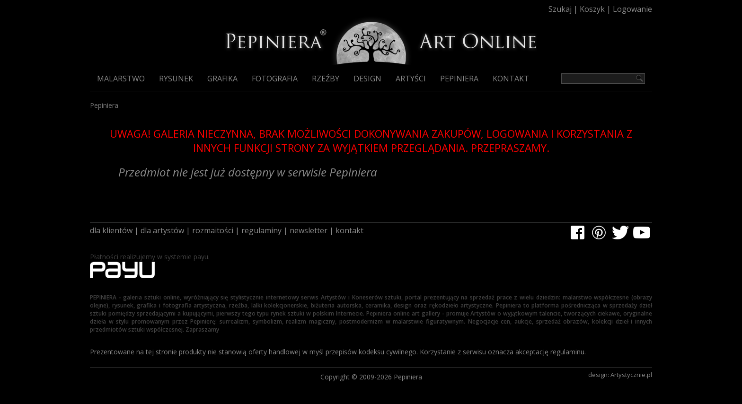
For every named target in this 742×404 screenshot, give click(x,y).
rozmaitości (212, 230)
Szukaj (560, 9)
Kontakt (511, 78)
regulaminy (261, 230)
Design (367, 78)
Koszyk (592, 9)
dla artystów (162, 230)
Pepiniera (459, 78)
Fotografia (275, 78)
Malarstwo (121, 78)
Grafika (222, 78)
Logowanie (632, 9)
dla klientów (111, 230)
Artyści (411, 78)
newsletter (308, 230)
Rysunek (176, 78)
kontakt (349, 230)
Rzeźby (325, 78)
